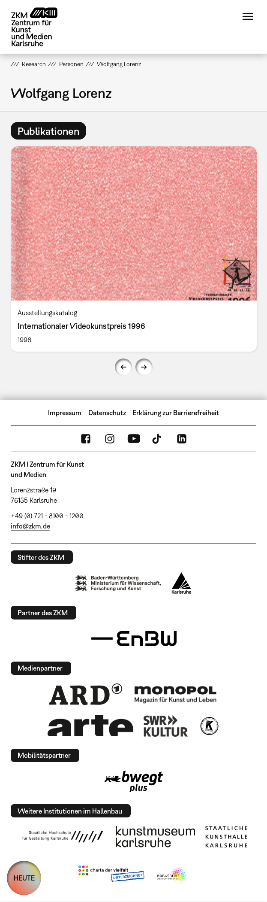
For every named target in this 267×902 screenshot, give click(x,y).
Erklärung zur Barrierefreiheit (175, 412)
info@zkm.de (30, 526)
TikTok (157, 438)
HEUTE (24, 878)
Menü (247, 16)
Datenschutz (107, 412)
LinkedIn (181, 438)
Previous (123, 367)
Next (144, 367)
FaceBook (85, 438)
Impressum (64, 412)
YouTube (133, 438)
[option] (134, 249)
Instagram (109, 438)
